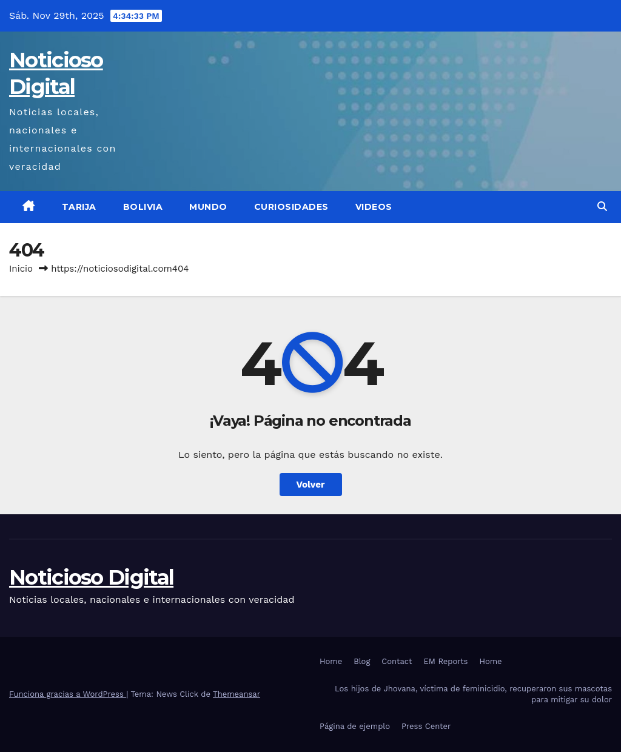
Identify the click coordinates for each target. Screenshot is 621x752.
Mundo (208, 206)
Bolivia (143, 206)
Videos (373, 206)
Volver (311, 484)
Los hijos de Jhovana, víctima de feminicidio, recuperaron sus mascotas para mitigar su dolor (473, 694)
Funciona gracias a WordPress (67, 694)
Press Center (426, 726)
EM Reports (446, 661)
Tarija (79, 206)
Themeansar (236, 694)
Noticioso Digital (91, 577)
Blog (362, 661)
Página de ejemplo (355, 726)
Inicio (21, 268)
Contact (396, 661)
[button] (602, 206)
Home (331, 661)
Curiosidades (291, 206)
